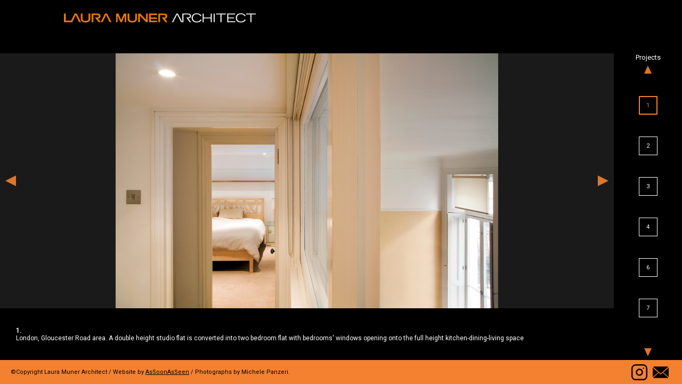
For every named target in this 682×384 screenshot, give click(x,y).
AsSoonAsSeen (167, 372)
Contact (660, 372)
